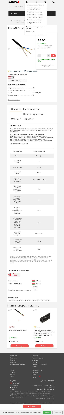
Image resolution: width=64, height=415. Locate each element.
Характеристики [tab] (31, 109)
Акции (34, 374)
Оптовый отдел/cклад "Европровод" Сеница (33, 8)
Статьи (34, 366)
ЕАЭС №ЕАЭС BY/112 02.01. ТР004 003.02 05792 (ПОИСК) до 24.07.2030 (29, 300)
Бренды (12, 374)
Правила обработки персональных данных (43, 386)
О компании (13, 358)
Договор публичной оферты (45, 389)
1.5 (34, 90)
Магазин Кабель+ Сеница (34, 12)
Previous (9, 49)
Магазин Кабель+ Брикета (35, 14)
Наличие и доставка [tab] (33, 114)
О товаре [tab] (15, 109)
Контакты (13, 360)
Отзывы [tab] (16, 118)
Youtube (13, 387)
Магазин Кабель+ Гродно (34, 20)
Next (34, 49)
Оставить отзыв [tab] (15, 71)
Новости (35, 372)
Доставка (35, 360)
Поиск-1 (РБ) (37, 92)
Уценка (12, 376)
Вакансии (13, 362)
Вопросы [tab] (29, 118)
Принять (47, 412)
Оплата (34, 362)
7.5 (34, 88)
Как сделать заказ (38, 358)
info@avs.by (14, 383)
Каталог (14, 13)
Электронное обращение (17, 364)
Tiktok (13, 389)
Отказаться (57, 412)
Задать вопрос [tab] (30, 71)
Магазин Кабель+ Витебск (35, 17)
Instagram (14, 385)
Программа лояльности (39, 364)
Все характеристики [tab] (14, 100)
